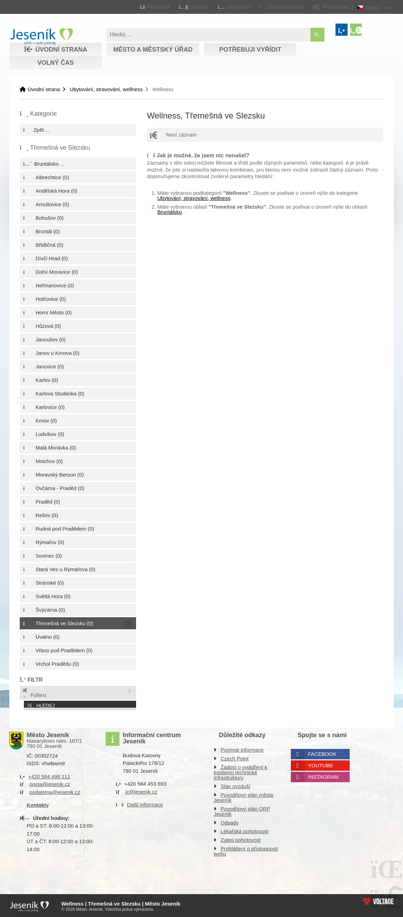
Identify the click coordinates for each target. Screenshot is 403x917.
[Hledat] (317, 35)
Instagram (323, 775)
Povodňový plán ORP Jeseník (242, 809)
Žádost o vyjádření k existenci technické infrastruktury (240, 771)
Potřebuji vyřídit (250, 49)
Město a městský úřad (152, 49)
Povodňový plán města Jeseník (243, 796)
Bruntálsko (170, 212)
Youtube (320, 764)
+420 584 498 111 (49, 775)
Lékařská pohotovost (244, 830)
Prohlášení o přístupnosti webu (246, 849)
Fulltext (34, 693)
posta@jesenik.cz (49, 783)
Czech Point (235, 757)
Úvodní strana (41, 37)
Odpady (230, 821)
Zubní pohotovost (241, 838)
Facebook (322, 753)
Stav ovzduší (235, 785)
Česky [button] (372, 7)
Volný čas (55, 62)
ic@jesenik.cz (141, 790)
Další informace (145, 803)
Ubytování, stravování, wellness (106, 89)
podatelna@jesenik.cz (54, 791)
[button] (281, 6)
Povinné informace (242, 748)
